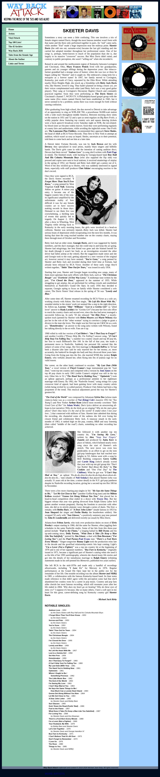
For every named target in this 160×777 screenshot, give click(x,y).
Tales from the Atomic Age (20, 55)
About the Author (16, 59)
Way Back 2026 (15, 51)
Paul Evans (84, 539)
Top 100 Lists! (14, 42)
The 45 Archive (15, 46)
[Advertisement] (22, 116)
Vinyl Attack (14, 38)
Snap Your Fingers (106, 437)
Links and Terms (16, 63)
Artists (11, 34)
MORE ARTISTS (55, 773)
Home (11, 29)
